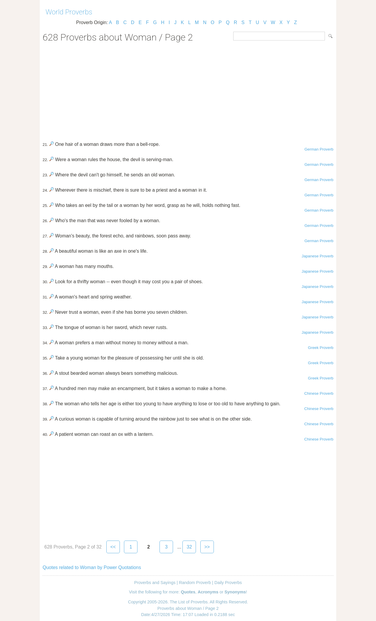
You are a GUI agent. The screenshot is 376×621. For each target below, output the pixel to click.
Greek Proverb (320, 347)
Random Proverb (195, 582)
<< (113, 546)
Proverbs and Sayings (155, 582)
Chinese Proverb (318, 393)
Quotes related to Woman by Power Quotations (92, 567)
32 (189, 546)
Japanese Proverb (317, 256)
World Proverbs (69, 12)
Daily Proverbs (228, 582)
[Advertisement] (188, 90)
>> (207, 546)
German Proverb (318, 149)
